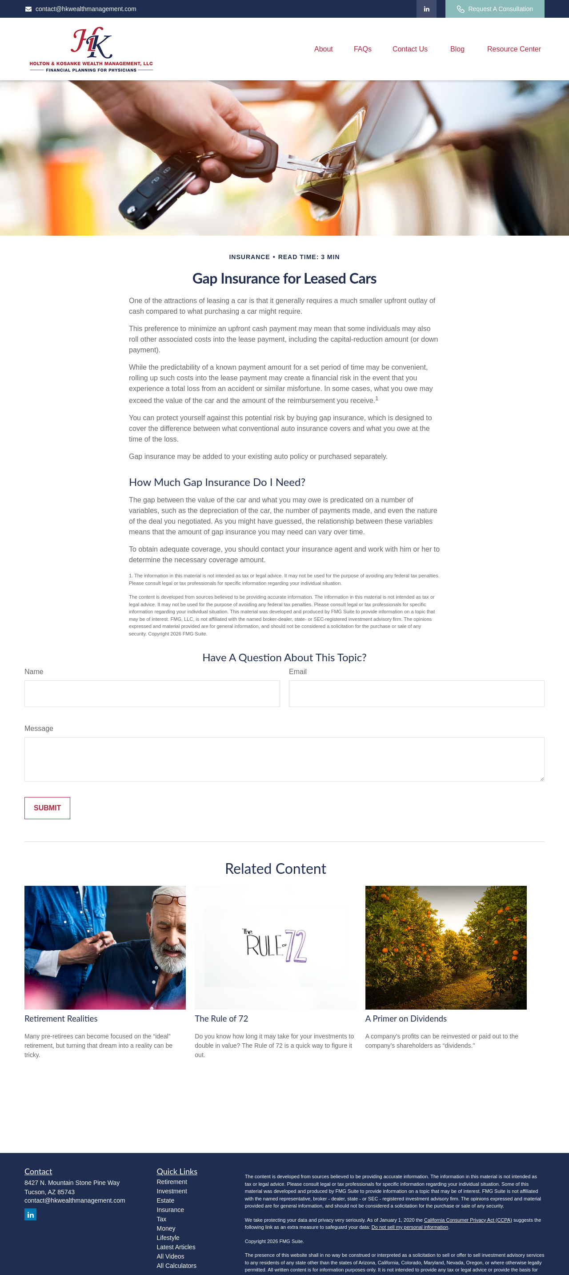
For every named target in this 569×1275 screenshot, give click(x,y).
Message (38, 728)
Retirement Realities (60, 1018)
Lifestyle (168, 1237)
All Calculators (176, 1265)
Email (298, 671)
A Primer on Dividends (406, 1018)
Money (166, 1228)
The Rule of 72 (221, 1018)
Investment (172, 1191)
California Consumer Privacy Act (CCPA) (468, 1220)
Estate (166, 1200)
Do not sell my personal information (410, 1227)
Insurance (170, 1209)
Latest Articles (176, 1247)
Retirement (172, 1181)
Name (34, 671)
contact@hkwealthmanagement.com (80, 8)
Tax (162, 1219)
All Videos (170, 1256)
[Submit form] (47, 808)
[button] (324, 49)
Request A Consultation (495, 9)
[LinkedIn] (427, 9)
